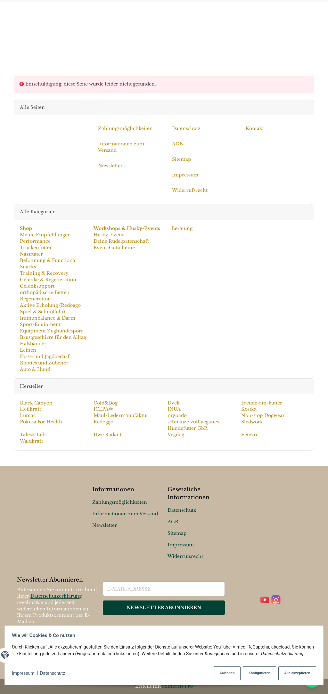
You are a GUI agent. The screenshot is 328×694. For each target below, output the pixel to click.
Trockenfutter (36, 247)
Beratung (181, 228)
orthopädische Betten (44, 292)
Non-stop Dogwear (263, 415)
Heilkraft (30, 409)
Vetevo (249, 434)
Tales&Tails (33, 434)
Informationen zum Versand (125, 514)
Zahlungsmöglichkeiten (119, 502)
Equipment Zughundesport (51, 331)
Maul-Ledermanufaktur (121, 415)
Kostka (249, 409)
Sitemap (177, 533)
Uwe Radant (107, 434)
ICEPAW (103, 409)
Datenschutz (54, 673)
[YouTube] (264, 600)
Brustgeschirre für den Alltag (53, 337)
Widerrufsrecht (185, 556)
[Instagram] (276, 600)
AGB (173, 522)
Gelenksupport (37, 286)
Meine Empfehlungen (45, 235)
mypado (177, 415)
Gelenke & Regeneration (48, 279)
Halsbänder (33, 344)
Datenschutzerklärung (56, 596)
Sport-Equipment (40, 324)
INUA (174, 409)
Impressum (25, 673)
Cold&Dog (106, 402)
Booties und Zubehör (44, 363)
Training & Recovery (44, 273)
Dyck (174, 402)
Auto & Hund (35, 369)
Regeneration (35, 299)
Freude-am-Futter (261, 402)
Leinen (28, 350)
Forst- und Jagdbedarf (44, 356)
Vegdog (176, 434)
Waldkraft (31, 441)
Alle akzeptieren (295, 673)
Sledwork (252, 422)
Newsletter (104, 525)
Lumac (28, 415)
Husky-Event (109, 235)
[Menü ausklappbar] (164, 32)
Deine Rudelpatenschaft (121, 241)
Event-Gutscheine (114, 247)
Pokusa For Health (41, 422)
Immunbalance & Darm (47, 318)
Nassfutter (31, 254)
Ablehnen (223, 673)
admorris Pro (177, 686)
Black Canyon (36, 402)
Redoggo (103, 422)
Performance (35, 241)
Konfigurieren (256, 673)
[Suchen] (310, 32)
